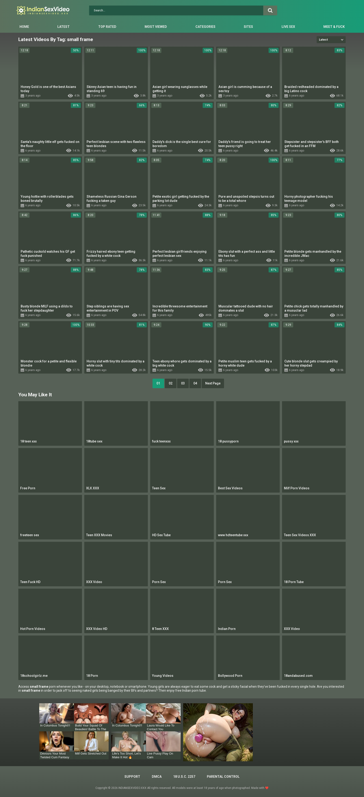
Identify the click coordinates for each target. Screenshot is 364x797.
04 (195, 383)
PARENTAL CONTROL (223, 776)
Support (132, 776)
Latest (63, 27)
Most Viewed (156, 27)
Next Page (213, 383)
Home (24, 27)
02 (170, 383)
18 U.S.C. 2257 (184, 776)
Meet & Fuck (334, 27)
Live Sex (288, 27)
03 (183, 383)
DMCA (157, 776)
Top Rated (107, 27)
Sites (248, 27)
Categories (205, 27)
